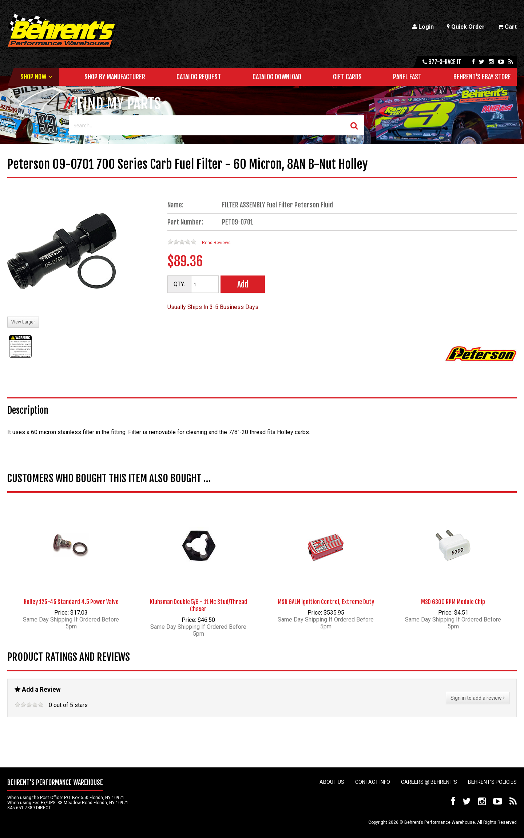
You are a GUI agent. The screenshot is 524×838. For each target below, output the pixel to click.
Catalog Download (277, 77)
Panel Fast (407, 77)
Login (423, 26)
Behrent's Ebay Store (482, 77)
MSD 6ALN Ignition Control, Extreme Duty (326, 601)
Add (242, 284)
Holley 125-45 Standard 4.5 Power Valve (71, 601)
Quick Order (466, 26)
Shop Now (33, 77)
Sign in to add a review (477, 698)
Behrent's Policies (492, 782)
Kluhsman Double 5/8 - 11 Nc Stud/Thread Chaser (198, 605)
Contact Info (372, 782)
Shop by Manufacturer (114, 77)
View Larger (23, 322)
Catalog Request (198, 77)
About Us (331, 782)
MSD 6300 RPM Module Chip (453, 601)
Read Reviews (216, 242)
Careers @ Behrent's (429, 782)
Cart (507, 26)
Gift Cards (347, 77)
